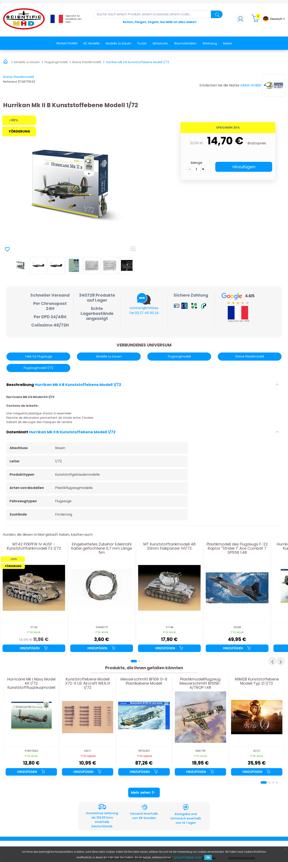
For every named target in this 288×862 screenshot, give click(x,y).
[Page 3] (273, 782)
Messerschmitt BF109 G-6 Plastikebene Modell (144, 681)
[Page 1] (134, 661)
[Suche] (158, 14)
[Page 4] (277, 782)
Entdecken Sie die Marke (219, 85)
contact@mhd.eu (144, 308)
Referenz (10, 81)
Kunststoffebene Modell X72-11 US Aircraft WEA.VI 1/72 (87, 683)
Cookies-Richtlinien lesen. (187, 857)
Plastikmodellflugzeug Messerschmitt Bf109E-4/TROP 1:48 (200, 683)
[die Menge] (196, 169)
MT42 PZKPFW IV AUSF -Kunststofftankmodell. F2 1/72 (34, 546)
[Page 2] (139, 661)
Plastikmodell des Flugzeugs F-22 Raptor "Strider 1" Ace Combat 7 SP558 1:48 (237, 548)
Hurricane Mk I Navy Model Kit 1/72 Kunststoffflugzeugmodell (31, 683)
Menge (196, 162)
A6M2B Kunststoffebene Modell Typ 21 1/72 (257, 681)
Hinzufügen (243, 167)
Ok (208, 857)
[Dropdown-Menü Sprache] (274, 19)
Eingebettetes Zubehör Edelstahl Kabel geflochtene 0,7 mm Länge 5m (101, 548)
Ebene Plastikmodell (18, 77)
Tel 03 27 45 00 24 (144, 313)
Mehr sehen (144, 792)
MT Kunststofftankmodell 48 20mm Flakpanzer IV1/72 (169, 546)
